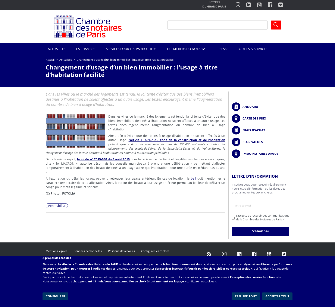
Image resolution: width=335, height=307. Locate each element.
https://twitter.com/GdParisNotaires (284, 254)
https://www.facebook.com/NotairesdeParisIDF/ (254, 254)
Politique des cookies (121, 251)
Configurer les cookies (155, 251)
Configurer (55, 296)
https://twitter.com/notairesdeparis (280, 5)
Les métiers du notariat (187, 49)
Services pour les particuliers (131, 49)
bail (193, 178)
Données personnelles (87, 251)
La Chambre (85, 49)
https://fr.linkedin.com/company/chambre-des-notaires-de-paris (248, 5)
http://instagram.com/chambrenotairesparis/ (238, 5)
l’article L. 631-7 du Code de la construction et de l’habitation (177, 140)
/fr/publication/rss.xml (209, 254)
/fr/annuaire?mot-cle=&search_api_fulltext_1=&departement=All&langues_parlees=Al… (260, 106)
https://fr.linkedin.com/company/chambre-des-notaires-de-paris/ (239, 254)
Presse (222, 49)
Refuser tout (246, 296)
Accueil (50, 60)
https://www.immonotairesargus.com (260, 153)
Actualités (56, 49)
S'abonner (260, 231)
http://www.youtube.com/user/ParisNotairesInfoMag (259, 5)
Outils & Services (253, 49)
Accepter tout (277, 296)
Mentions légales (56, 251)
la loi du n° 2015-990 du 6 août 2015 (103, 159)
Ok (276, 25)
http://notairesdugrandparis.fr (214, 5)
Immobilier (58, 206)
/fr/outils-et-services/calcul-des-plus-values (260, 142)
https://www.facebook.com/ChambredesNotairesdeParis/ (270, 5)
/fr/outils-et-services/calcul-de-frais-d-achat (260, 130)
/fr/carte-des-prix (260, 118)
